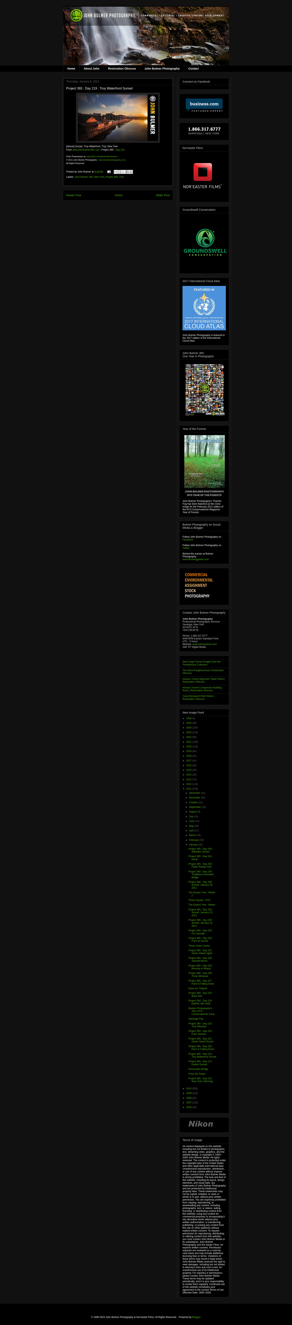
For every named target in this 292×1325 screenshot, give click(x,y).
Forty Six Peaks (197, 1073)
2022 (189, 737)
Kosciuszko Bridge (198, 1069)
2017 (189, 760)
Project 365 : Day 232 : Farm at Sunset (201, 939)
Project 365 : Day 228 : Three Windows (201, 974)
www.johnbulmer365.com (85, 149)
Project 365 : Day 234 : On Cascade (201, 932)
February (194, 840)
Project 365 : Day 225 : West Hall (201, 994)
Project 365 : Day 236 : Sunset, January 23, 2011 (201, 912)
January (193, 844)
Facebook (187, 539)
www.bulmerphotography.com (112, 160)
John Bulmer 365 (84, 177)
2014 (189, 774)
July (191, 816)
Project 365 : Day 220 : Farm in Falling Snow (201, 1048)
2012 (189, 784)
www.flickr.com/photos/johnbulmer (102, 156)
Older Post (163, 195)
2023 (189, 732)
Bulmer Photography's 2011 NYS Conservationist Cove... (202, 1011)
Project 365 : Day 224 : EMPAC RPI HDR (201, 1002)
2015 (189, 770)
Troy (121, 177)
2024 (189, 727)
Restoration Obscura (122, 68)
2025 (189, 723)
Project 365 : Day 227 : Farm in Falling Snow (201, 982)
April (192, 830)
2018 (189, 756)
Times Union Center (199, 945)
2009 (189, 1093)
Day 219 (120, 149)
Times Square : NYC (200, 900)
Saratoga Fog (196, 1018)
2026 (189, 718)
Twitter (186, 548)
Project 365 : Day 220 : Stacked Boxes (201, 959)
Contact (193, 68)
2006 (189, 1107)
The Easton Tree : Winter (202, 904)
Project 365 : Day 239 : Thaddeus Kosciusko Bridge (201, 874)
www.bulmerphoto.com (205, 644)
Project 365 (112, 177)
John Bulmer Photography (162, 68)
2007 (189, 1102)
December (195, 793)
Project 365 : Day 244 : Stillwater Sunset (201, 850)
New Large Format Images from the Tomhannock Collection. (201, 663)
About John (91, 68)
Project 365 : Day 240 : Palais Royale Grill (201, 865)
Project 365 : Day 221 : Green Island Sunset (201, 1040)
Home (71, 68)
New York (99, 177)
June (192, 821)
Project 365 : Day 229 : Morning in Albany (201, 967)
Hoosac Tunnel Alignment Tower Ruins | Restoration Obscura (203, 680)
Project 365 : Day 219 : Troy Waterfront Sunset (202, 1055)
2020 (189, 746)
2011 (189, 788)
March (193, 835)
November (195, 797)
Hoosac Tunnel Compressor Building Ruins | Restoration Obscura (202, 689)
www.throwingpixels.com (195, 559)
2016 (189, 765)
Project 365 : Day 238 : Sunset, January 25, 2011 (201, 885)
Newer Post (73, 195)
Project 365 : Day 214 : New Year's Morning (201, 1080)
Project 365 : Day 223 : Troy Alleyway (201, 1025)
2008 (189, 1098)
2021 (189, 742)
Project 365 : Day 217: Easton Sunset (200, 1063)
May (191, 826)
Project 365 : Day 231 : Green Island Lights (201, 952)
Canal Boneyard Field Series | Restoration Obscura (198, 697)
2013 (189, 779)
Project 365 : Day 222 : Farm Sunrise (201, 1032)
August (193, 811)
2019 (189, 751)
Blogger (196, 1317)
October (193, 802)
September (195, 807)
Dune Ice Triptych (198, 988)
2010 (189, 1088)
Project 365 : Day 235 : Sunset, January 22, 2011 (201, 923)
